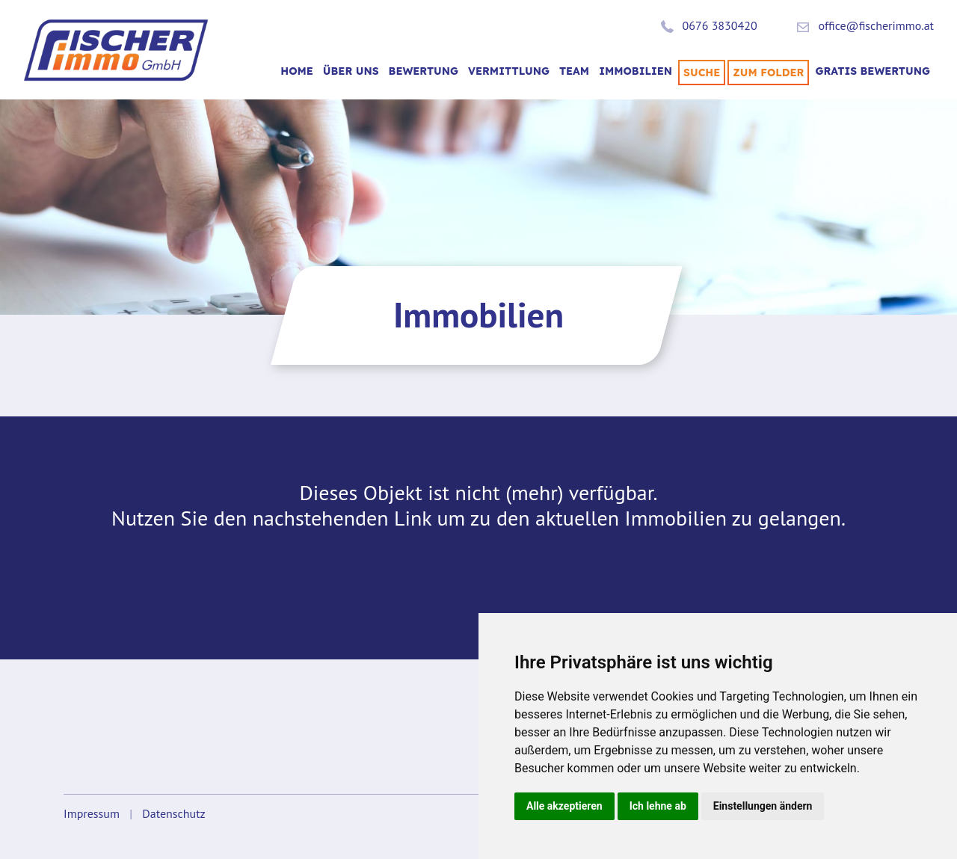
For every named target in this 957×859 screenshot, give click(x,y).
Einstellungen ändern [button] (763, 806)
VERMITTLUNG (509, 71)
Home (296, 71)
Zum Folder (768, 72)
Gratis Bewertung (872, 71)
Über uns (351, 71)
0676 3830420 (720, 25)
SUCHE (701, 72)
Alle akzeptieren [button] (564, 806)
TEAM (574, 71)
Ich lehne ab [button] (658, 806)
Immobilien (635, 71)
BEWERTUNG (423, 71)
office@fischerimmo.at (876, 25)
